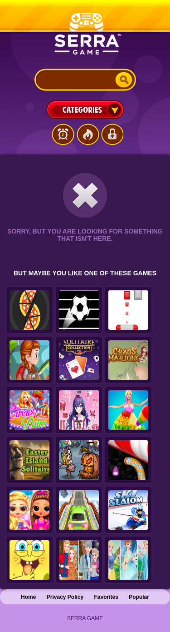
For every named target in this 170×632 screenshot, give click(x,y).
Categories (85, 109)
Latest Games (63, 134)
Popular (139, 597)
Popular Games (87, 134)
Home (28, 597)
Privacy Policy (65, 597)
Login (112, 134)
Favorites (106, 597)
